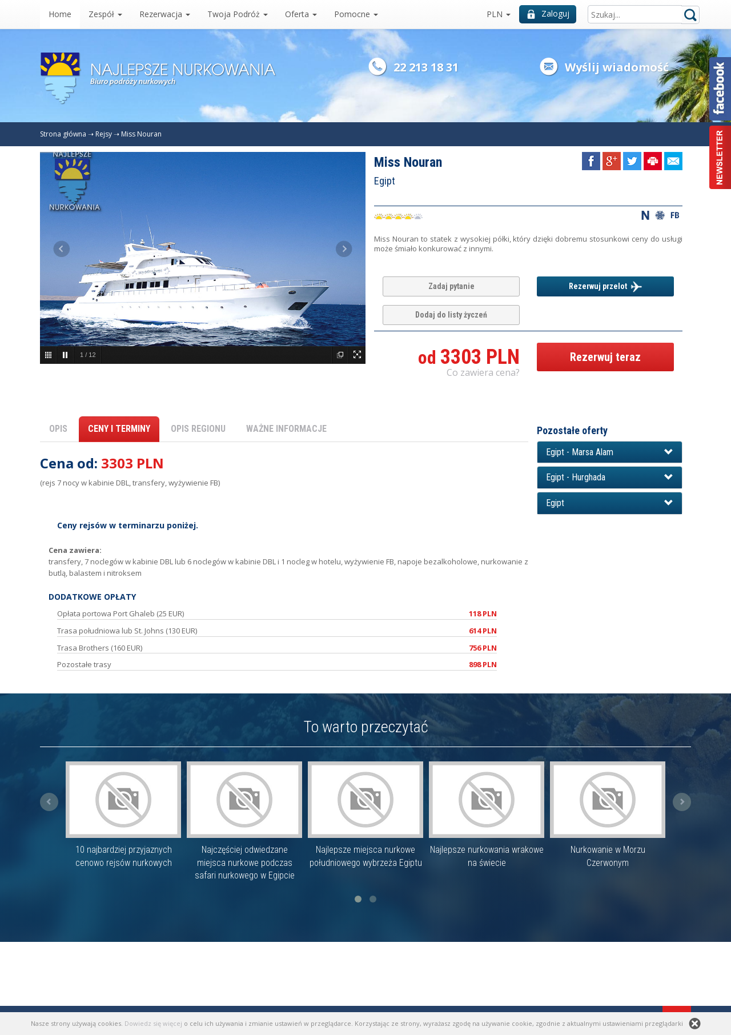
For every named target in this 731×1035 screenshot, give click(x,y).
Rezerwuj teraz (605, 357)
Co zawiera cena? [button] (483, 372)
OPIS (58, 428)
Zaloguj (548, 13)
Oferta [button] (301, 14)
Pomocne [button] (356, 14)
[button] (609, 452)
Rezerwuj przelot (605, 286)
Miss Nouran (141, 134)
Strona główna (63, 134)
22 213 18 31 (426, 67)
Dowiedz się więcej (153, 1023)
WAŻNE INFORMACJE (286, 428)
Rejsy (103, 134)
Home (60, 14)
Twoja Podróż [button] (237, 14)
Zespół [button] (105, 14)
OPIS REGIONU (198, 428)
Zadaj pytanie (451, 286)
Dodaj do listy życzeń (451, 314)
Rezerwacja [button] (164, 14)
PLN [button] (499, 14)
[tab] (609, 452)
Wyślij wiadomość (617, 67)
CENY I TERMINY (119, 428)
